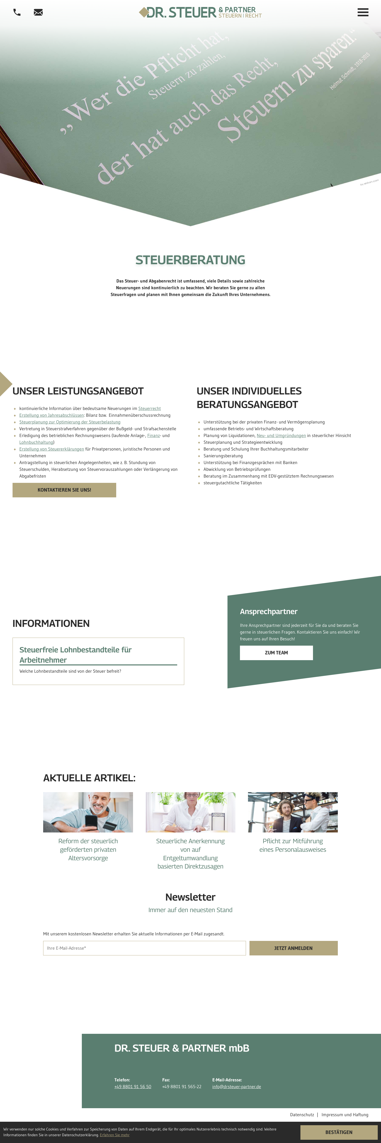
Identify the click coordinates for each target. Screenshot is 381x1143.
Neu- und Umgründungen (281, 435)
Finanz (153, 435)
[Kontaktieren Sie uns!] (64, 490)
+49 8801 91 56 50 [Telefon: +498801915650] (132, 1086)
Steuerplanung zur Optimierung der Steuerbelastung (69, 422)
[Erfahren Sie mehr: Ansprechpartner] (276, 653)
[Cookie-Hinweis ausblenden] (339, 1132)
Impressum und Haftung (345, 1115)
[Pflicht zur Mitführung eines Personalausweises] (293, 826)
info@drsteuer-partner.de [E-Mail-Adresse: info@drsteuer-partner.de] (236, 1086)
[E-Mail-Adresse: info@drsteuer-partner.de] (38, 12)
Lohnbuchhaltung (36, 442)
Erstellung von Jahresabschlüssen (51, 415)
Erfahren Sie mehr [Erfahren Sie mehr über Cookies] (115, 1135)
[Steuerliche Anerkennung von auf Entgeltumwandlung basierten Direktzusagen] (190, 835)
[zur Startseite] (200, 12)
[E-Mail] (144, 948)
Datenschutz (302, 1115)
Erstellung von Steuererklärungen (51, 449)
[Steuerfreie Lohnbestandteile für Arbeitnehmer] (98, 661)
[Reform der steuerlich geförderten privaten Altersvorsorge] (88, 831)
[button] (17, 12)
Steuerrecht (149, 408)
